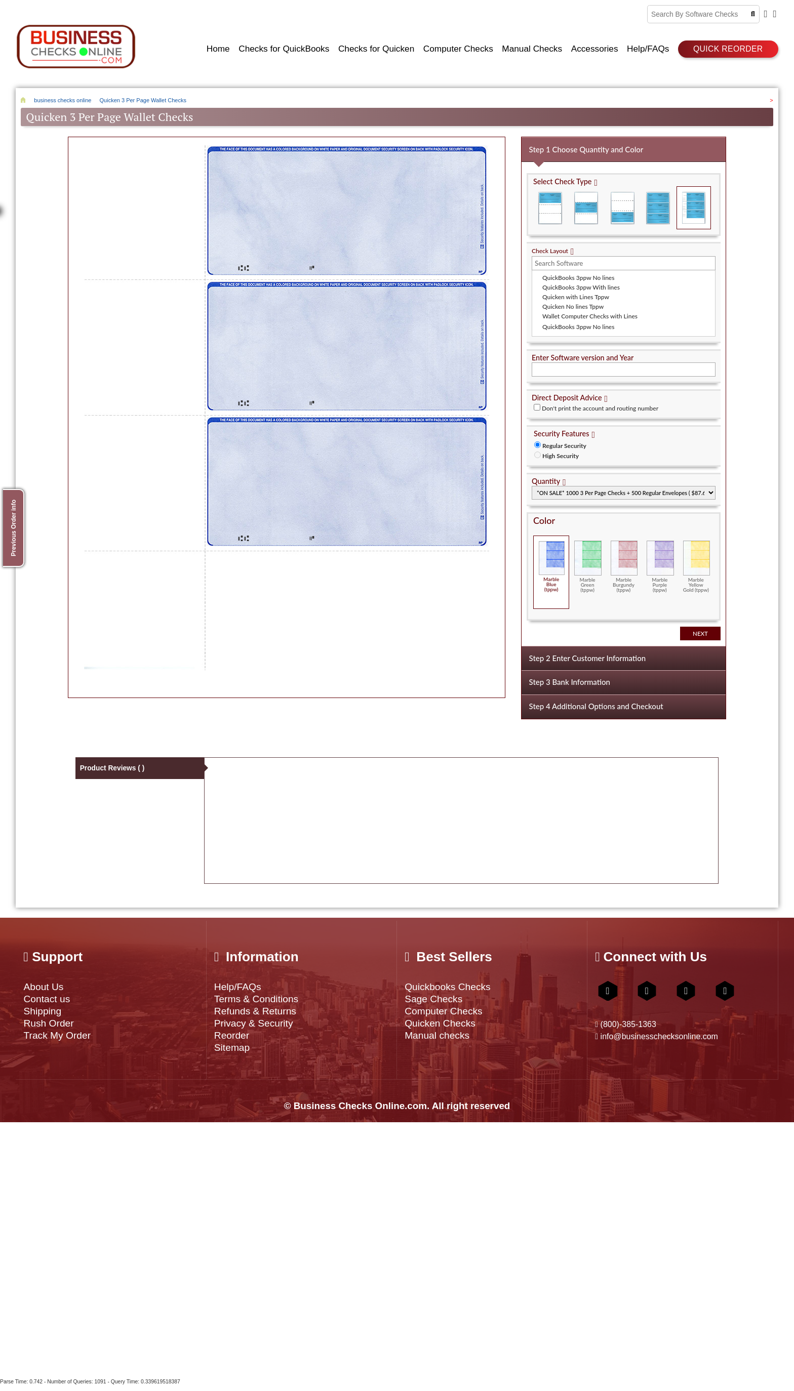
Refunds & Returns (259, 1012)
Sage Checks (436, 999)
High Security (560, 453)
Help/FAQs (239, 986)
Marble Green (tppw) (587, 563)
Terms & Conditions (260, 999)
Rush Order (50, 1026)
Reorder (233, 1039)
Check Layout (550, 248)
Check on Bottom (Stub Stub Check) (622, 204)
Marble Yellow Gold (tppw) (696, 563)
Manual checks (440, 1039)
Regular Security (564, 442)
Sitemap (233, 1052)
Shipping (43, 1012)
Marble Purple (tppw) (660, 563)
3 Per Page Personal (694, 204)
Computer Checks (447, 1012)
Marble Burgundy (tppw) (624, 563)
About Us (45, 986)
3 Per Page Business (658, 204)
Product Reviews (113, 767)
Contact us (48, 999)
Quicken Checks (443, 1026)
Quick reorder (728, 47)
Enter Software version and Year (582, 354)
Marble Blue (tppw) (552, 563)
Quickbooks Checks (451, 986)
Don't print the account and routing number (600, 405)
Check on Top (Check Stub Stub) (550, 204)
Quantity (546, 478)
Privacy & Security (257, 1026)
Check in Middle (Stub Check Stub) (586, 204)
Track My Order (59, 1039)
